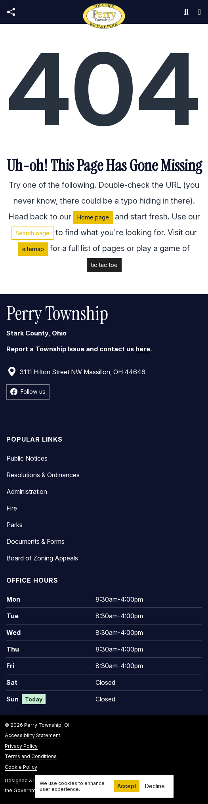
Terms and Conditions (31, 756)
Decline (155, 786)
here (142, 349)
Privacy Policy (21, 746)
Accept (126, 786)
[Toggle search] (186, 12)
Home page (93, 217)
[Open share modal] (11, 12)
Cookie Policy (21, 767)
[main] (104, 414)
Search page (32, 233)
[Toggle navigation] (199, 12)
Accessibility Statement (32, 735)
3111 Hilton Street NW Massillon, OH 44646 (76, 372)
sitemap (33, 249)
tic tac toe (104, 264)
